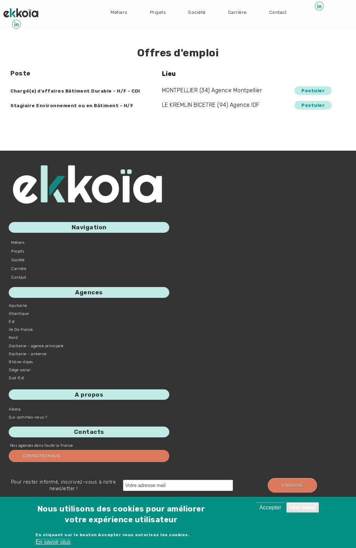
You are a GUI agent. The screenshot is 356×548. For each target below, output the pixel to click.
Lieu (177, 74)
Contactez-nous (41, 456)
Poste (20, 73)
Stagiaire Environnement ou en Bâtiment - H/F (82, 105)
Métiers (120, 11)
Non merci (302, 507)
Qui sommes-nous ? (28, 417)
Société (203, 11)
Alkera (15, 409)
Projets (161, 11)
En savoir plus (53, 542)
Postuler (311, 90)
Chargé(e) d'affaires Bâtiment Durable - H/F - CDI (86, 90)
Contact (289, 11)
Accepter (270, 507)
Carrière (246, 11)
